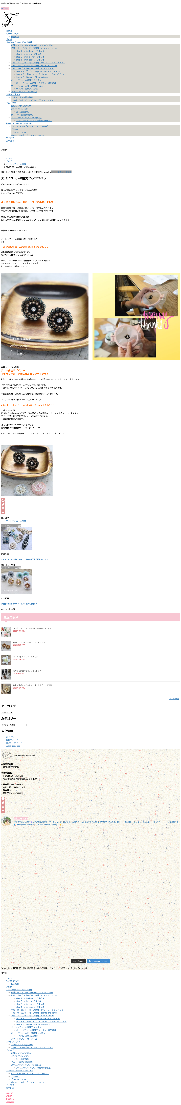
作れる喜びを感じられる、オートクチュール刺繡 (32, 685)
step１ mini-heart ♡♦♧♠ (30, 51)
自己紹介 (15, 36)
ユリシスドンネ (13, 1041)
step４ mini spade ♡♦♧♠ (30, 59)
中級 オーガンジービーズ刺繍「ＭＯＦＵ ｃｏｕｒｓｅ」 (38, 62)
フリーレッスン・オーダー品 (24, 91)
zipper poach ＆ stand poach (27, 135)
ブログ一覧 (174, 698)
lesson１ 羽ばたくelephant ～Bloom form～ (38, 71)
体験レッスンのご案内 (21, 106)
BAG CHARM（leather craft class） (30, 126)
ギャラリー (11, 1085)
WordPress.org (13, 745)
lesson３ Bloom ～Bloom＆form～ (33, 77)
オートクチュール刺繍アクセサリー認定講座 (36, 82)
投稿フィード (12, 740)
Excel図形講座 (22, 111)
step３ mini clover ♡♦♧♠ (30, 56)
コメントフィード (14, 742)
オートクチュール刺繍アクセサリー (27, 80)
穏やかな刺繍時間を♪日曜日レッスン (28, 671)
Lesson (9, 1092)
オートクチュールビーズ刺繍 (19, 989)
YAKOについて (13, 980)
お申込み (10, 1088)
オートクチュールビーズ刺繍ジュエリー (29, 85)
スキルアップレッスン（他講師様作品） (34, 120)
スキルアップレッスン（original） (26, 117)
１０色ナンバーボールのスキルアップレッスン (32, 100)
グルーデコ (11, 1050)
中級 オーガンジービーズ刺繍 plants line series (34, 65)
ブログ (9, 986)
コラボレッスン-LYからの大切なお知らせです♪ (32, 628)
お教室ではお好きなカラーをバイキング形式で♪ (19, 604)
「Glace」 (15, 129)
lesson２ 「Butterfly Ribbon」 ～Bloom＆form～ (41, 74)
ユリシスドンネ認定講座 (22, 97)
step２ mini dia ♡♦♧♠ (29, 53)
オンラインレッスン (20, 108)
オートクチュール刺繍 (61, 171)
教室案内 (10, 1098)
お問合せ (5, 8)
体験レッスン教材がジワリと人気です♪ (29, 642)
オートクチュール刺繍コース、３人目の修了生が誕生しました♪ (24, 559)
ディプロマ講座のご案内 (27, 88)
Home (9, 978)
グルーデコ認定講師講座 (22, 114)
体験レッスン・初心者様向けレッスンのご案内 (32, 45)
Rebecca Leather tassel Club (19, 1070)
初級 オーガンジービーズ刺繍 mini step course (34, 48)
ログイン (10, 737)
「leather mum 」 (20, 132)
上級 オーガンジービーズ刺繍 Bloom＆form (32, 68)
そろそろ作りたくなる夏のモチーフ (27, 656)
